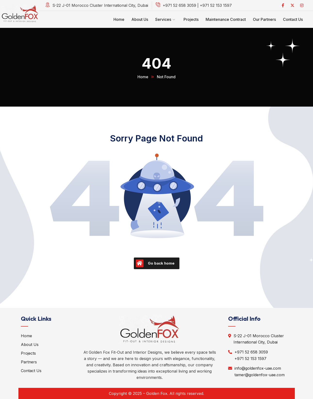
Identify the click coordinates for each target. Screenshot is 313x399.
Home (142, 76)
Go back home (155, 263)
